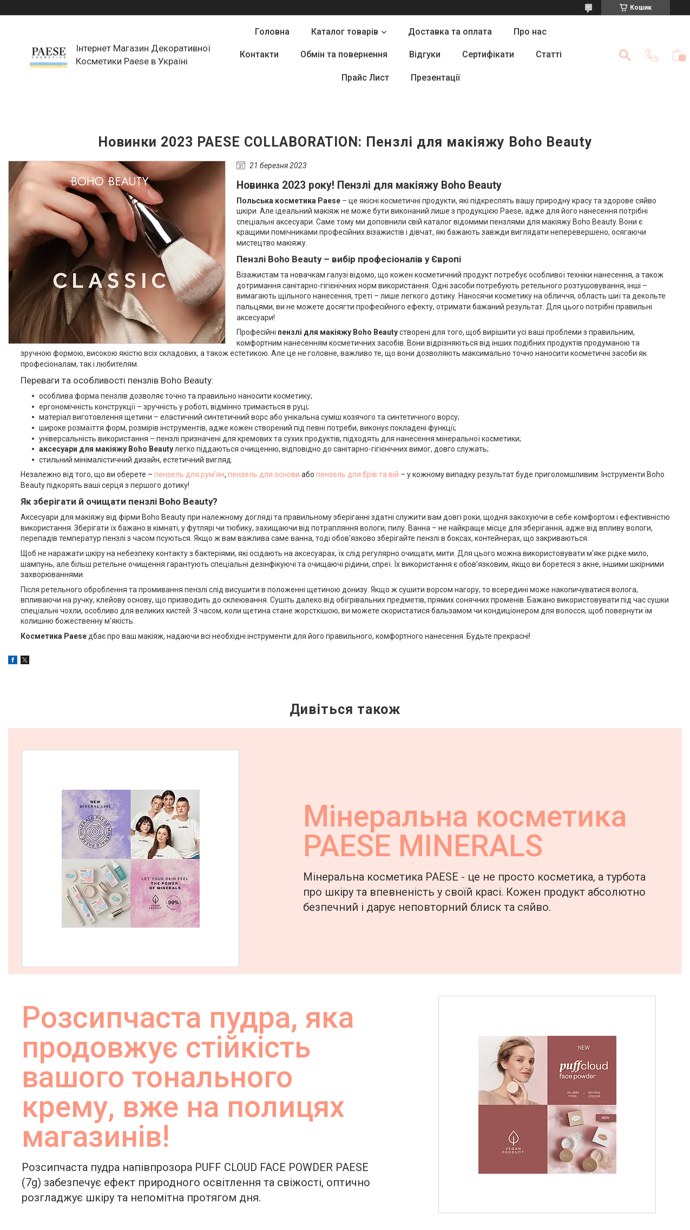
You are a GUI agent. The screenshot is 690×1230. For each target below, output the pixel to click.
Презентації (435, 77)
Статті (549, 54)
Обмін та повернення (343, 54)
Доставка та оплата (450, 32)
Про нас (530, 32)
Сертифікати (488, 54)
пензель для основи (264, 474)
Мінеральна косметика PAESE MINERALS (465, 832)
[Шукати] (625, 55)
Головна (272, 32)
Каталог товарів (344, 32)
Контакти (259, 54)
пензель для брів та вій (357, 474)
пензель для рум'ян (189, 474)
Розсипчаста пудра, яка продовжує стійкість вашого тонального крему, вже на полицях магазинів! (188, 1078)
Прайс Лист (365, 77)
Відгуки (425, 54)
